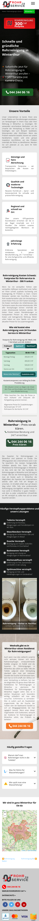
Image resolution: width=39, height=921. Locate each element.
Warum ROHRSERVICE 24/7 (13, 891)
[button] (4, 812)
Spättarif (19, 346)
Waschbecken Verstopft (19, 531)
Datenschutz (8, 895)
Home (4, 11)
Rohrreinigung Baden (8, 860)
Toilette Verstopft (16, 520)
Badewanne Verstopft (18, 550)
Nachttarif (31, 346)
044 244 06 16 (18, 92)
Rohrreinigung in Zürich (14, 11)
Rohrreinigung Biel (28, 859)
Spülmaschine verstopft (19, 569)
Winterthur (29, 11)
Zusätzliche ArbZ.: (28, 374)
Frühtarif (8, 346)
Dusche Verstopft (16, 541)
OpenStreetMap (32, 850)
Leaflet (23, 850)
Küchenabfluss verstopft (19, 560)
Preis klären (20, 442)
